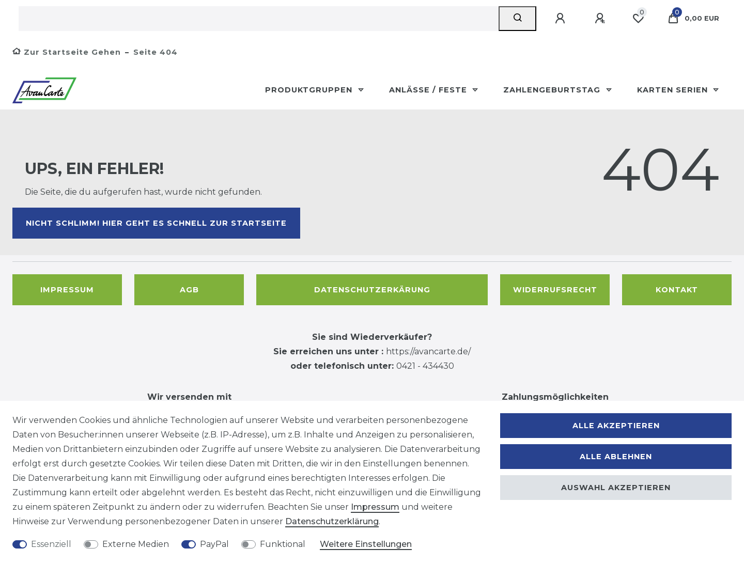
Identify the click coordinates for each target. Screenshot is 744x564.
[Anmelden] (561, 19)
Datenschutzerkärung (372, 289)
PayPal (214, 544)
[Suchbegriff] (259, 18)
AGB (189, 289)
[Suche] (517, 18)
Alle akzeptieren (616, 425)
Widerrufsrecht (555, 289)
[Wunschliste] (638, 18)
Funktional (282, 544)
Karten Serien (673, 90)
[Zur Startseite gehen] (66, 52)
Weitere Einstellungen (366, 544)
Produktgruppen (310, 90)
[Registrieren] (601, 19)
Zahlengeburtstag (553, 90)
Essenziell (51, 544)
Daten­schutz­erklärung (332, 521)
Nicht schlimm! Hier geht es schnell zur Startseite (156, 223)
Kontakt (677, 289)
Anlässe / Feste (429, 90)
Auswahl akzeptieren (616, 487)
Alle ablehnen (616, 456)
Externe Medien (135, 544)
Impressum (67, 289)
